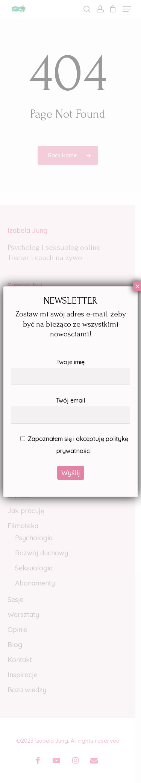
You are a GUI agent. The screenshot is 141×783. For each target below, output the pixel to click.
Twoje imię (70, 371)
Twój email (70, 410)
